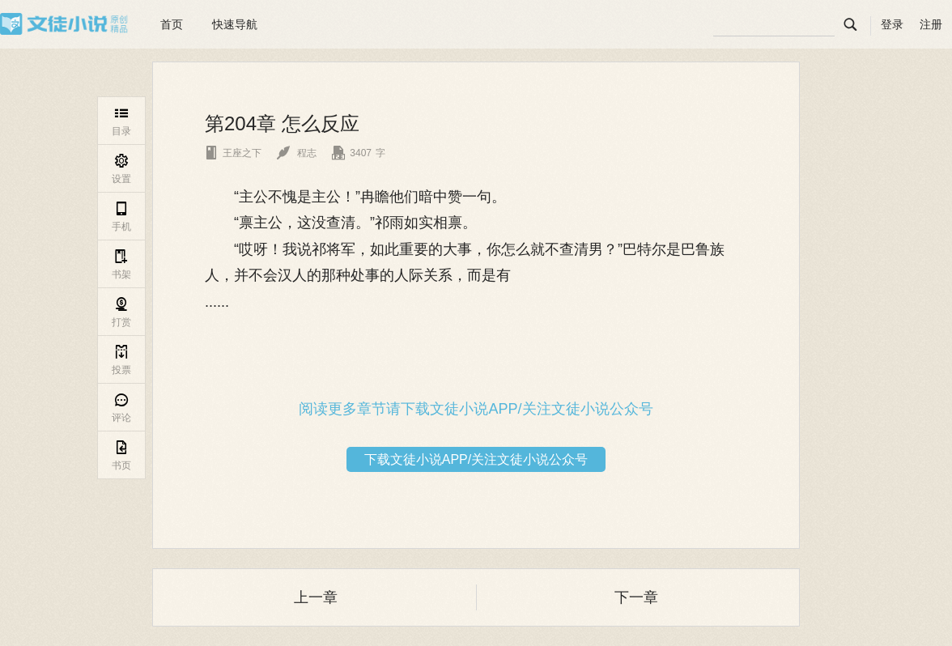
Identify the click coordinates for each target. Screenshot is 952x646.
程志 (297, 153)
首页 (171, 24)
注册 (931, 24)
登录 (892, 24)
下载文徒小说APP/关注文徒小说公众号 (476, 459)
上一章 (316, 597)
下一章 (636, 597)
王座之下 (233, 153)
